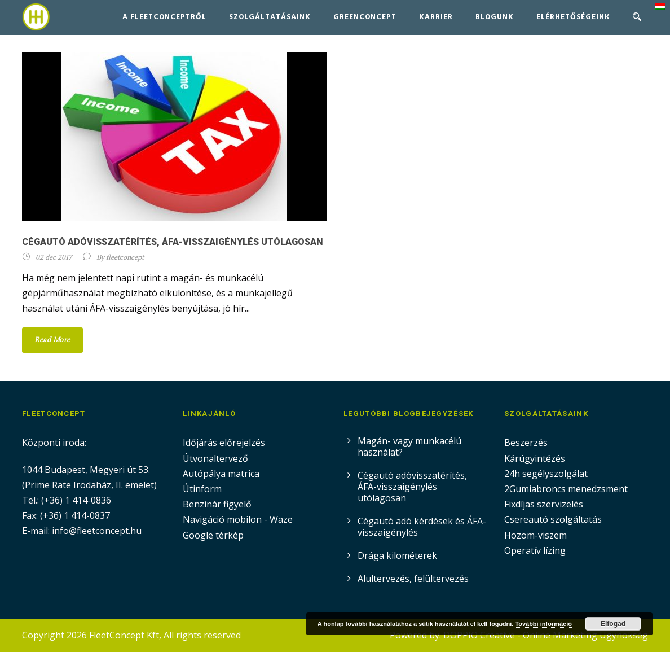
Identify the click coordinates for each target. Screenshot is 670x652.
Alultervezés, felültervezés (413, 578)
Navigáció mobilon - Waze (238, 519)
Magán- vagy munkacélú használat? (409, 446)
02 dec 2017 (54, 257)
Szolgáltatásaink (270, 17)
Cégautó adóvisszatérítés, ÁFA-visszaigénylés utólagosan (172, 242)
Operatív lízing (535, 550)
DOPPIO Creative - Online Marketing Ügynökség (545, 635)
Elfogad (613, 624)
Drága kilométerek (397, 555)
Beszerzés (526, 442)
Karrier (436, 17)
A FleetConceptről (164, 17)
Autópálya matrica (222, 473)
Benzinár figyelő (217, 504)
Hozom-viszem (535, 535)
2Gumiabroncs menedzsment (566, 489)
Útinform (202, 489)
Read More (52, 339)
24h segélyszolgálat (546, 473)
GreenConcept (364, 17)
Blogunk (494, 17)
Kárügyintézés (534, 458)
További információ (543, 623)
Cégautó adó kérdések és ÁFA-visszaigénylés (422, 527)
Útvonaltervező (215, 458)
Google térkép (213, 535)
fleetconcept (125, 257)
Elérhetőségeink (573, 17)
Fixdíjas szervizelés (543, 504)
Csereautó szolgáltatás (553, 519)
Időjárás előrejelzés (224, 442)
